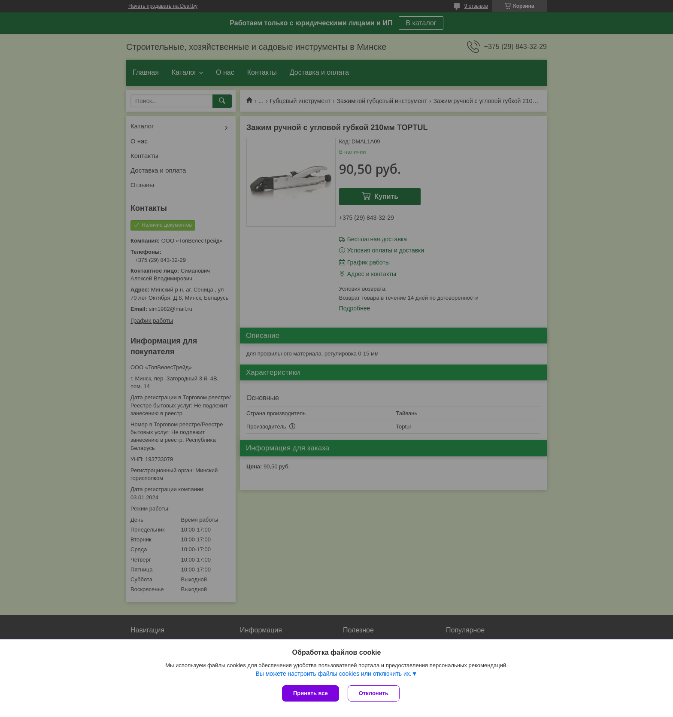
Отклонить (373, 693)
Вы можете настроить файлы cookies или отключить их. (333, 673)
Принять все (310, 693)
